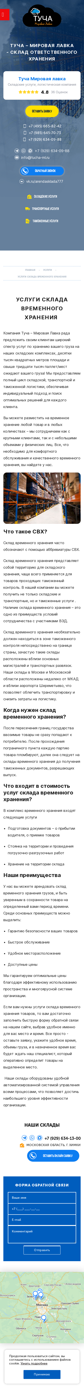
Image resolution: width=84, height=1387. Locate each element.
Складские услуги (45, 196)
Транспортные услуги (45, 209)
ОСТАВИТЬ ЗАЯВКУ (42, 111)
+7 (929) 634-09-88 (42, 139)
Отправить (42, 1250)
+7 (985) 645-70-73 (42, 133)
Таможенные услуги (45, 221)
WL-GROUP (42, 16)
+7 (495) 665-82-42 (42, 126)
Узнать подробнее (34, 1363)
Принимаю (42, 1374)
